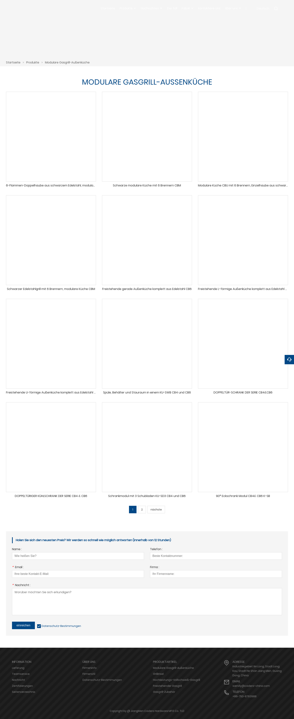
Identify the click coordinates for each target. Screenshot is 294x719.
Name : (17, 549)
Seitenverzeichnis (23, 692)
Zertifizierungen (22, 686)
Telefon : (156, 549)
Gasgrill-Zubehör (164, 692)
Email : (18, 567)
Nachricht (18, 680)
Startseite (13, 62)
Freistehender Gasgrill (167, 686)
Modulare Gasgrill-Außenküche (67, 62)
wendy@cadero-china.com (251, 686)
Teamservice (21, 674)
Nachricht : (21, 585)
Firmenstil (88, 674)
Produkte (32, 62)
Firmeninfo (89, 668)
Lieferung (18, 668)
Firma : (154, 567)
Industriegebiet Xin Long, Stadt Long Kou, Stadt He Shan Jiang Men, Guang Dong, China (257, 671)
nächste (156, 509)
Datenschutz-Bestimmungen (61, 626)
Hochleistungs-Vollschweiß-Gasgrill (176, 680)
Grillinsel (158, 674)
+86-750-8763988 (244, 696)
